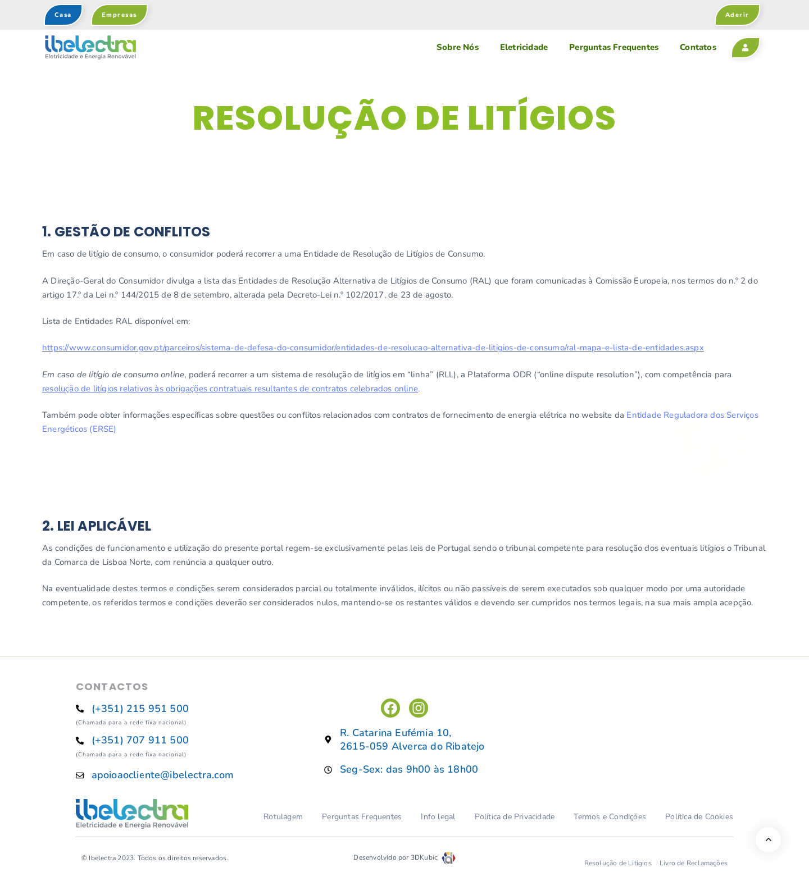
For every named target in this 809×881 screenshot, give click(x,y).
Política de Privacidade (515, 816)
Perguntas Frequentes (613, 47)
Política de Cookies (699, 816)
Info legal (438, 816)
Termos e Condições (610, 816)
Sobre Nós (458, 47)
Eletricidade (524, 47)
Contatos (698, 47)
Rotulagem (283, 816)
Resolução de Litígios (618, 863)
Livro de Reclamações (694, 863)
